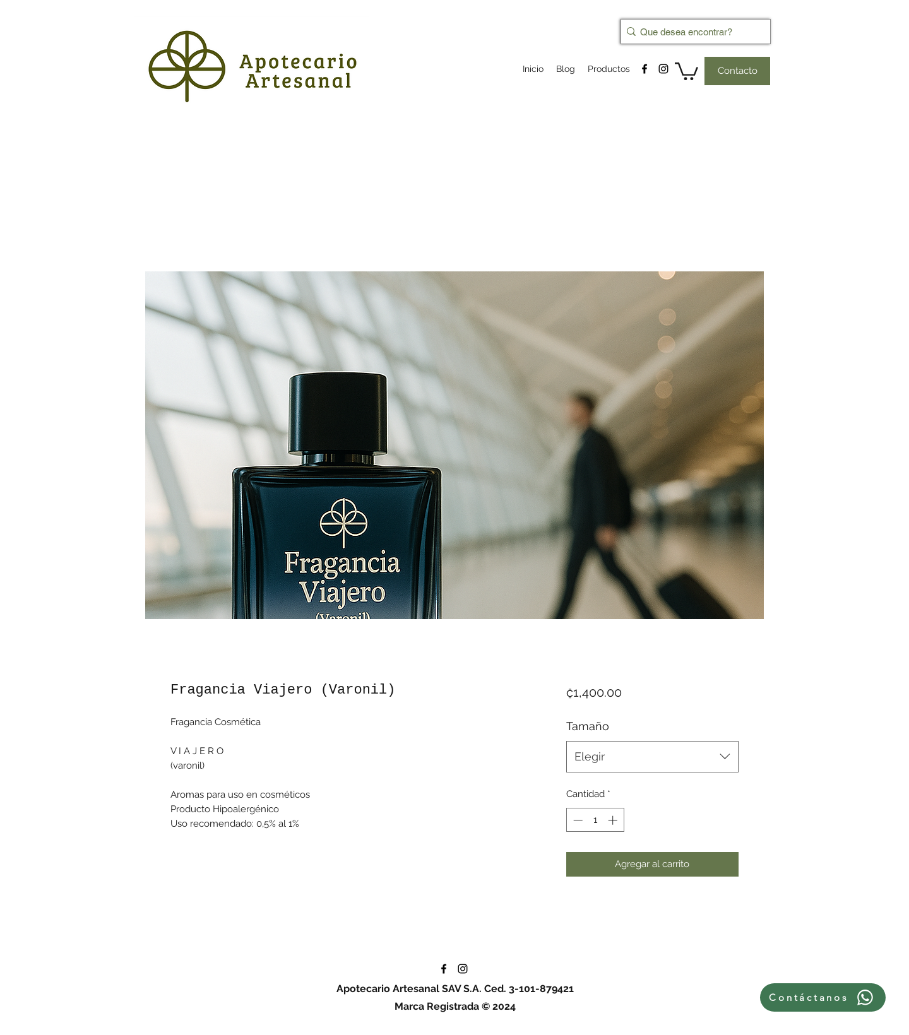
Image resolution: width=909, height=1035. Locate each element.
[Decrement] (576, 820)
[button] (686, 70)
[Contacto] (737, 71)
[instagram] (663, 68)
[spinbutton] (595, 820)
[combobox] (652, 756)
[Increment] (613, 820)
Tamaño (587, 726)
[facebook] (644, 68)
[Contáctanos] (823, 997)
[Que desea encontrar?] (692, 32)
